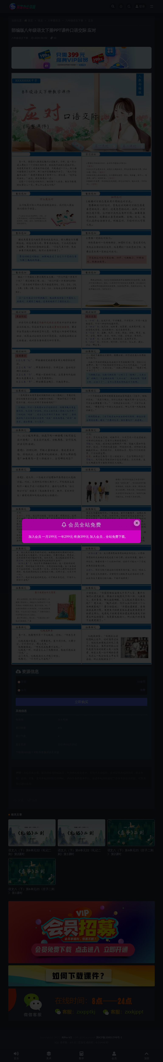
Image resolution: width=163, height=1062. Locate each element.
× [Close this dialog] (136, 523)
